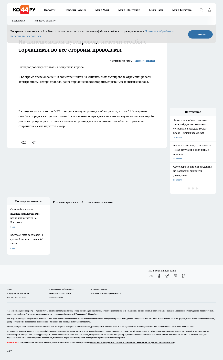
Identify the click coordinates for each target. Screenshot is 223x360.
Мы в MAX (102, 9)
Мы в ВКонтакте (129, 9)
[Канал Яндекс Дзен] (175, 276)
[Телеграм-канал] (167, 276)
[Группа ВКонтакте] (151, 276)
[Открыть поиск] (201, 10)
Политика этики (56, 297)
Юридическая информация (61, 289)
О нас (9, 289)
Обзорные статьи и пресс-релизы (105, 293)
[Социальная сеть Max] (183, 276)
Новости (49, 9)
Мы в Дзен (156, 9)
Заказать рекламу (45, 20)
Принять (200, 34)
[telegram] (35, 142)
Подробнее (93, 314)
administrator (145, 61)
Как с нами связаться (16, 297)
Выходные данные (98, 289)
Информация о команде (18, 293)
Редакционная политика (60, 293)
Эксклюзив (18, 20)
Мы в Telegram (182, 9)
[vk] (23, 142)
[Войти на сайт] (209, 10)
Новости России (75, 9)
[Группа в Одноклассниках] (159, 276)
